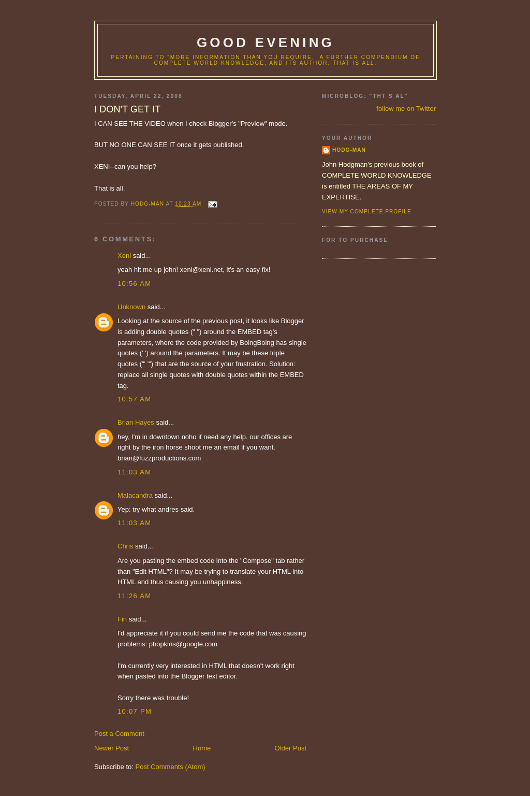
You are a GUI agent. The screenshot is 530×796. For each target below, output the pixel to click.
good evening (265, 42)
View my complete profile (366, 211)
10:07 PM (134, 711)
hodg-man (349, 150)
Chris (125, 546)
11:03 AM (134, 472)
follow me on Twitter (406, 108)
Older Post (290, 748)
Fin (122, 619)
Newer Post (111, 748)
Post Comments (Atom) (170, 767)
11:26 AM (134, 596)
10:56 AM (134, 283)
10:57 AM (134, 399)
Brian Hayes (135, 422)
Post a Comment (119, 733)
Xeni (124, 255)
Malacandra (135, 495)
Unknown (131, 307)
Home (202, 748)
